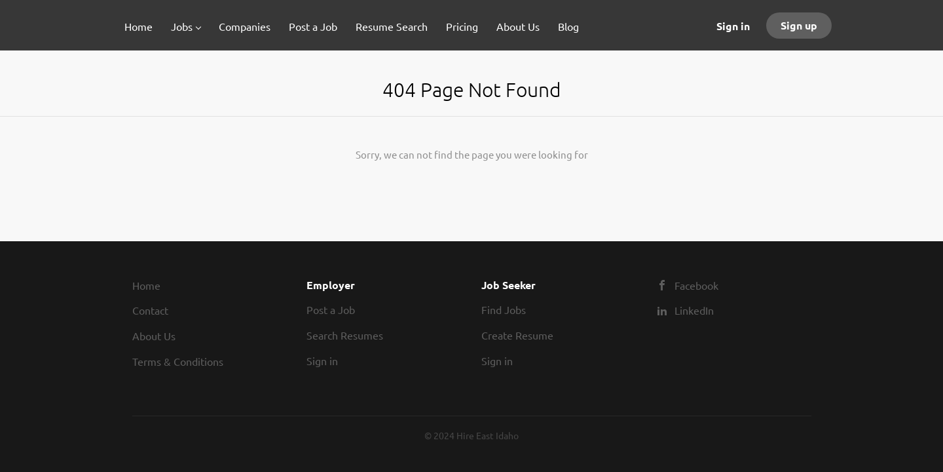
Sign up (799, 25)
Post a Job (330, 309)
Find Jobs (503, 309)
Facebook (696, 285)
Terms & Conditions (177, 361)
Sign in (733, 26)
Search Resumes (344, 335)
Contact (150, 310)
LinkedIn (694, 310)
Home (146, 285)
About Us (154, 335)
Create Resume (517, 335)
